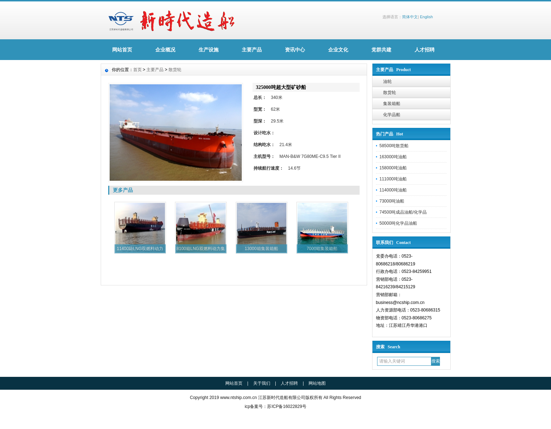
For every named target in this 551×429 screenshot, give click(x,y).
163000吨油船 (393, 156)
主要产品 (252, 50)
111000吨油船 (393, 178)
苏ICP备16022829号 (286, 406)
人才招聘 (425, 50)
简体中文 (410, 17)
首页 (137, 69)
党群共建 (381, 50)
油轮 (387, 81)
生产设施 (209, 50)
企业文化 (338, 50)
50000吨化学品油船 (398, 223)
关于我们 (261, 383)
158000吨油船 (393, 167)
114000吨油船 (393, 190)
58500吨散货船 (394, 145)
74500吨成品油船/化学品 (403, 212)
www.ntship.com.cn (238, 397)
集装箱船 (391, 103)
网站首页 (122, 50)
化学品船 (391, 114)
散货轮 (389, 92)
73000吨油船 (392, 201)
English (426, 17)
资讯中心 (295, 50)
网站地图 (317, 383)
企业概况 (165, 50)
